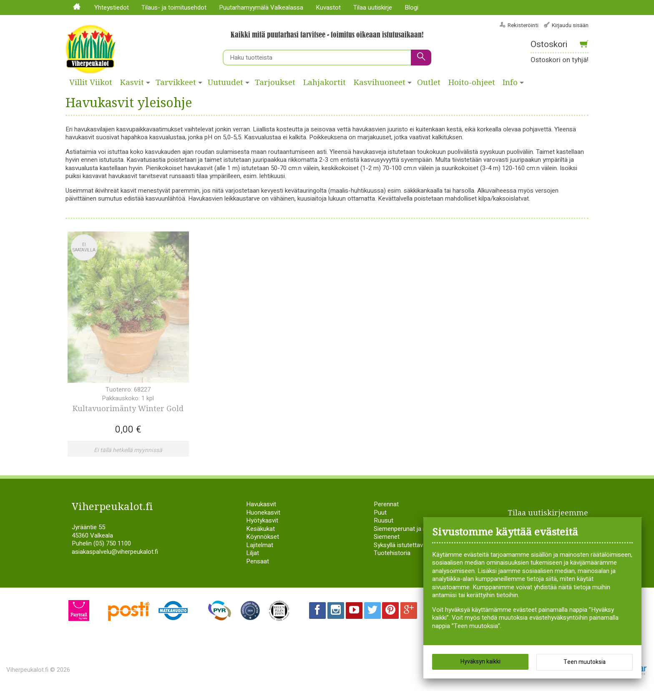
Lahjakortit (324, 82)
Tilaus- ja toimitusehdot (173, 7)
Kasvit (132, 82)
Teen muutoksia (584, 662)
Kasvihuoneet (379, 82)
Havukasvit (261, 503)
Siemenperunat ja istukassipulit (416, 527)
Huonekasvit (263, 511)
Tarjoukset (275, 82)
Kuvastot (328, 7)
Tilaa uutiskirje (372, 7)
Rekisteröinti (523, 25)
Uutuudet (225, 82)
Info (510, 82)
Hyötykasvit (262, 519)
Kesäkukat (260, 527)
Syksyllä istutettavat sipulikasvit (417, 543)
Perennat (386, 503)
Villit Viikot (90, 82)
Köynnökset (262, 535)
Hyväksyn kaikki (480, 661)
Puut (380, 511)
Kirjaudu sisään (570, 25)
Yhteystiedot (111, 7)
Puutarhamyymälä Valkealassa (261, 7)
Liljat (252, 552)
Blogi (411, 7)
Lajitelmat (259, 543)
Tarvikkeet (176, 82)
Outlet (428, 82)
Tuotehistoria (392, 552)
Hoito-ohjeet (471, 82)
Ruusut (383, 519)
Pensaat (257, 560)
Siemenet (387, 535)
